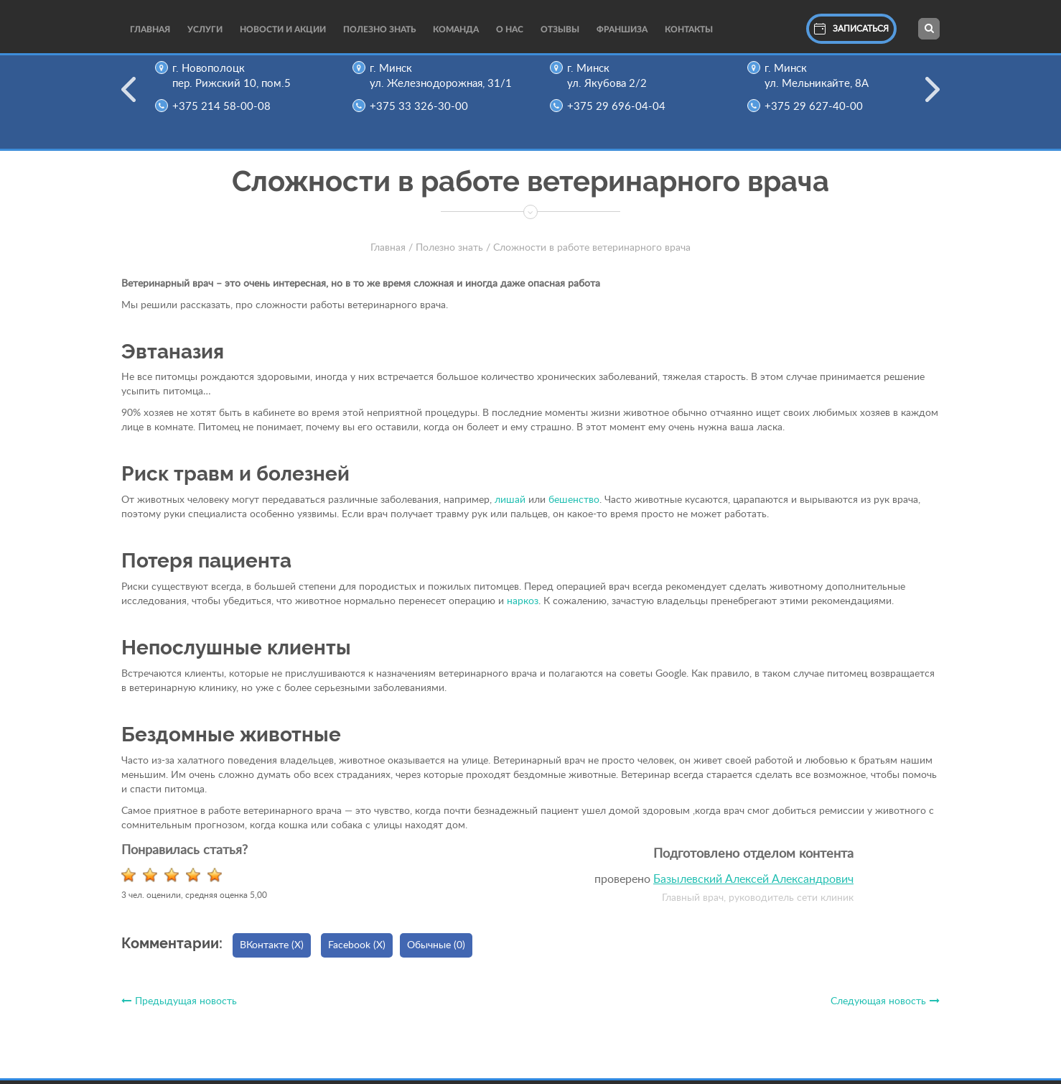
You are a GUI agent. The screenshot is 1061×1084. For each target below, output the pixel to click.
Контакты (689, 29)
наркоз (522, 601)
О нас (509, 29)
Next (932, 98)
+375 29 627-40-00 (819, 106)
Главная (150, 29)
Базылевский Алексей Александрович (753, 879)
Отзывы (560, 29)
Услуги (205, 29)
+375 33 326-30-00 (424, 106)
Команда (456, 29)
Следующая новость (885, 1001)
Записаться (851, 28)
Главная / (391, 248)
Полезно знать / (453, 248)
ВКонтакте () (272, 945)
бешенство (573, 500)
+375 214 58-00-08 (227, 106)
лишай (510, 500)
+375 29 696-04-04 (622, 106)
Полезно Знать (379, 29)
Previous (128, 98)
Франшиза (622, 29)
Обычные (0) (436, 945)
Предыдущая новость (179, 1001)
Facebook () (356, 945)
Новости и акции (283, 29)
